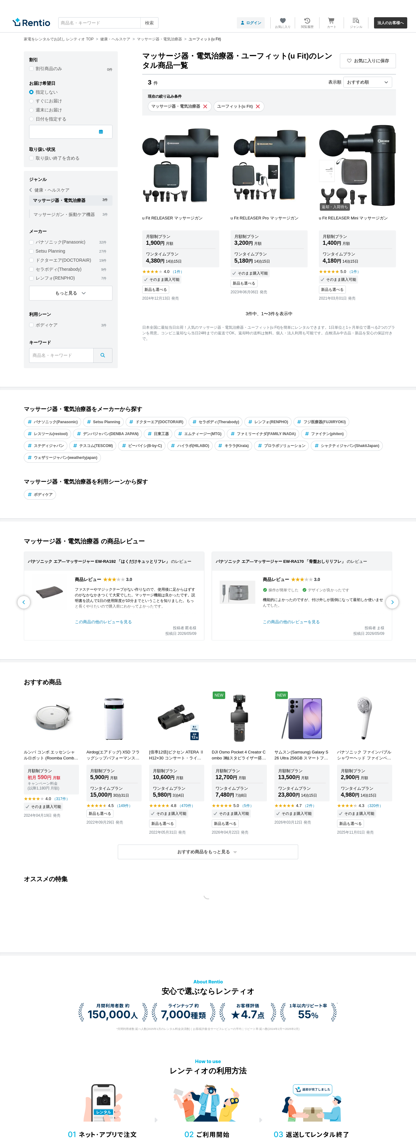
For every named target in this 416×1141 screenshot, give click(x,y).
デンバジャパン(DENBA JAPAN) (107, 434)
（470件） (186, 806)
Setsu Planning (50, 251)
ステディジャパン (45, 446)
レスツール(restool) (47, 434)
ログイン (250, 23)
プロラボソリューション (281, 446)
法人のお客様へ (390, 23)
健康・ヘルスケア (49, 190)
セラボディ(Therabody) (58, 269)
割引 (33, 59)
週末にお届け (49, 109)
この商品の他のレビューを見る (103, 621)
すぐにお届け (49, 100)
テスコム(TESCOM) (93, 446)
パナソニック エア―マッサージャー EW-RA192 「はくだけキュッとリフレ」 (99, 561)
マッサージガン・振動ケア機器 (64, 214)
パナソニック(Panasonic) (61, 241)
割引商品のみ (49, 68)
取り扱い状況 (42, 149)
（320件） (374, 806)
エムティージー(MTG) (199, 434)
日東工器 (158, 434)
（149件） (124, 806)
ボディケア (47, 324)
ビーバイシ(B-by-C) (142, 446)
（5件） (247, 806)
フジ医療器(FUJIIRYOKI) (321, 422)
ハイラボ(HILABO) (190, 446)
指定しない (47, 92)
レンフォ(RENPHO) (55, 277)
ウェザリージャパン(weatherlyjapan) (62, 457)
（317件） (61, 799)
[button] (208, 852)
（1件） (177, 272)
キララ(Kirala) (233, 446)
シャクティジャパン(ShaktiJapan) (346, 446)
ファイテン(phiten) (324, 434)
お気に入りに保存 (368, 60)
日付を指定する (51, 118)
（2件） (309, 806)
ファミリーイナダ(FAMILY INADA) (263, 434)
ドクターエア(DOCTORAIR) (63, 260)
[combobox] (108, 22)
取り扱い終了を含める (58, 158)
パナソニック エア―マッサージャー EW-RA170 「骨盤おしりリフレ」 (281, 561)
